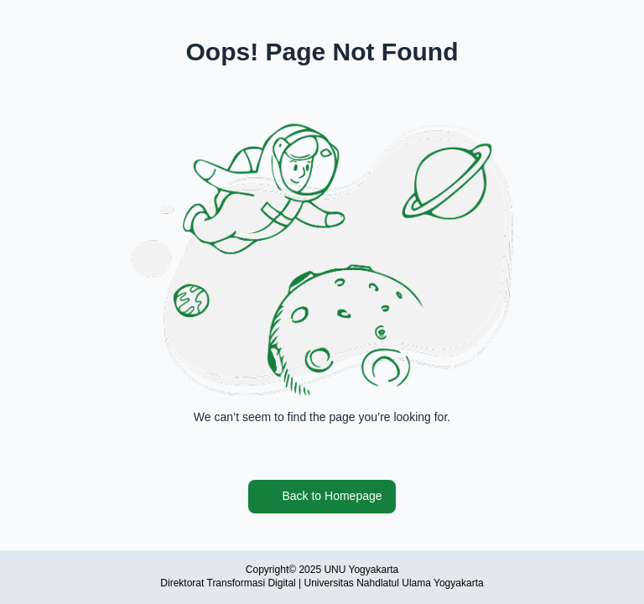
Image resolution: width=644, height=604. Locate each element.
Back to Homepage (322, 496)
